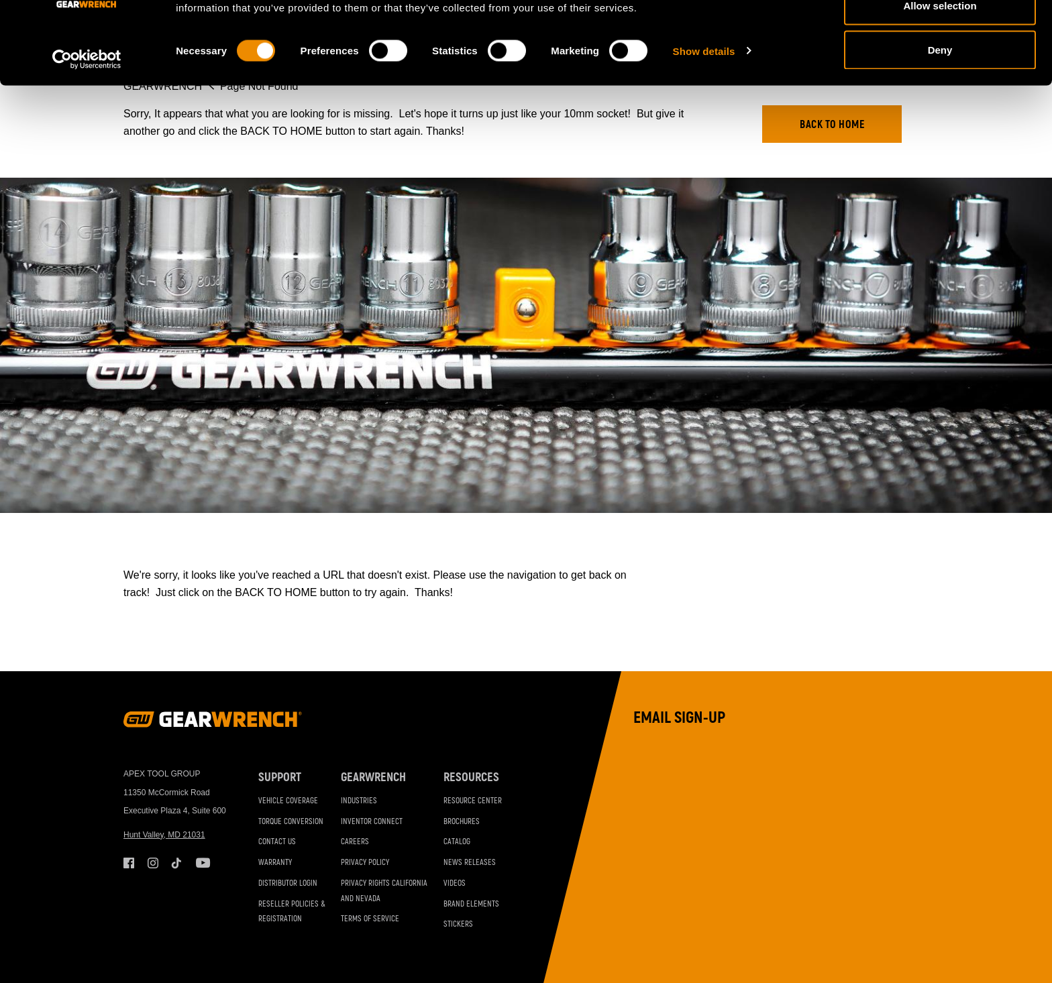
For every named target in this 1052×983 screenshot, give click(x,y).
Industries (359, 801)
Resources (471, 777)
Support (279, 777)
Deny (940, 123)
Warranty (275, 863)
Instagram (153, 863)
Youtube (201, 863)
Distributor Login (287, 883)
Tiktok (177, 863)
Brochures (461, 822)
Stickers (458, 924)
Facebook (128, 863)
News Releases (469, 863)
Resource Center (472, 801)
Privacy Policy (365, 863)
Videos (454, 883)
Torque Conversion (290, 822)
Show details (704, 124)
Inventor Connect (372, 822)
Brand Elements (471, 904)
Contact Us (277, 842)
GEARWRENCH (373, 777)
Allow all (940, 35)
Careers (355, 842)
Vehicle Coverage (288, 801)
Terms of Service (370, 919)
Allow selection (939, 79)
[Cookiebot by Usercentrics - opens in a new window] (87, 133)
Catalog (456, 842)
